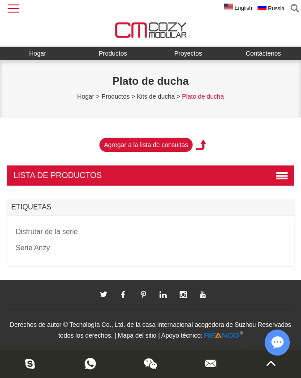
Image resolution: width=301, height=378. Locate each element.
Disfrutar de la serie (47, 231)
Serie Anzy (33, 248)
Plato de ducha (203, 96)
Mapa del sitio (137, 335)
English (238, 7)
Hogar (37, 53)
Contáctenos (263, 53)
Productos (113, 53)
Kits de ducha (156, 96)
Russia (271, 8)
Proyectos (188, 53)
